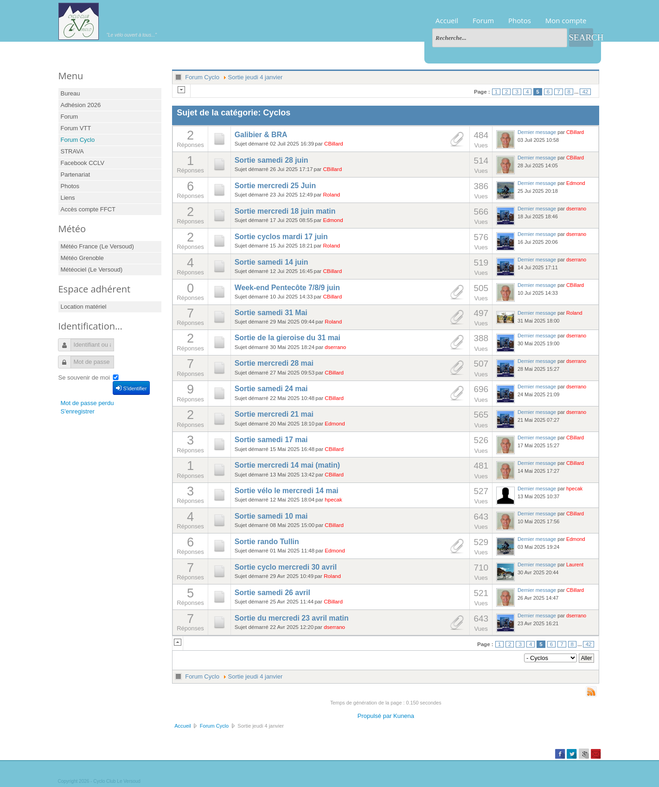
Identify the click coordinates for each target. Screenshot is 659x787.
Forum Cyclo (78, 139)
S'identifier (131, 388)
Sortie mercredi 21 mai (274, 414)
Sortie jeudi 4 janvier (255, 77)
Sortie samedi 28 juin (271, 160)
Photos (519, 20)
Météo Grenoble (82, 257)
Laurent (574, 564)
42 (585, 92)
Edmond (575, 183)
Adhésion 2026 (81, 105)
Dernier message (537, 132)
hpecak (333, 499)
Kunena (403, 715)
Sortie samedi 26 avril (272, 593)
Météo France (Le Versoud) (97, 246)
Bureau (70, 93)
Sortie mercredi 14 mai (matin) (287, 465)
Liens (68, 197)
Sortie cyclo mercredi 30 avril (286, 567)
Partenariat (75, 174)
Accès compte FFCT (88, 209)
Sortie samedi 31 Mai (271, 313)
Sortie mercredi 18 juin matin (285, 211)
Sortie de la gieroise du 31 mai (287, 338)
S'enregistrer (78, 411)
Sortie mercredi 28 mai (274, 363)
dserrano (576, 208)
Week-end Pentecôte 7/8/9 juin (287, 288)
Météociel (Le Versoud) (92, 269)
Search (581, 37)
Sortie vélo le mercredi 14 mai (287, 491)
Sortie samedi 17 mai (271, 440)
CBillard (333, 143)
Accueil (446, 20)
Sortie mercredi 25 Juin (275, 186)
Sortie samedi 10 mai (271, 516)
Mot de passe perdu (87, 403)
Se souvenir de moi (84, 377)
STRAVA (72, 151)
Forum (483, 20)
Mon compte (566, 20)
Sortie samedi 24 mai (271, 389)
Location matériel (84, 306)
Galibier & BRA (261, 135)
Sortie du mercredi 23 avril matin (292, 618)
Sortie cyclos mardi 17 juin (281, 237)
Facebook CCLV (82, 162)
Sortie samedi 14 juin (271, 262)
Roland (331, 194)
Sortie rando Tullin (267, 542)
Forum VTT (76, 128)
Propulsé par (375, 715)
